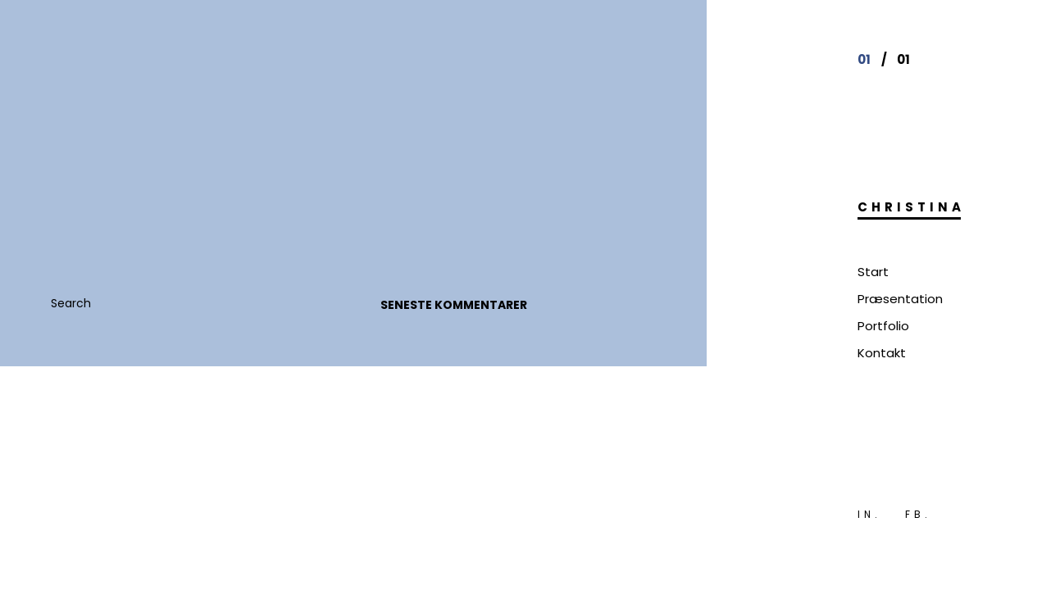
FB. (918, 514)
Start (873, 271)
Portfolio (883, 325)
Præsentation (900, 298)
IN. (869, 514)
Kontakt (882, 352)
